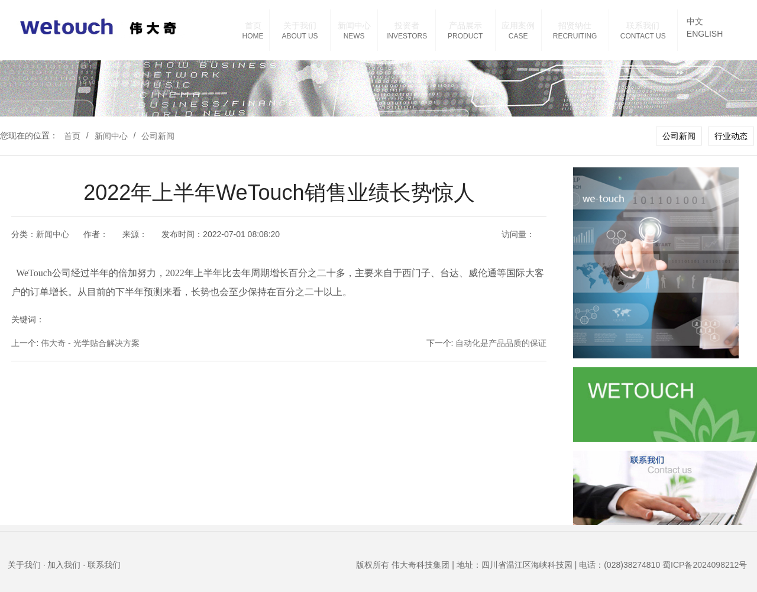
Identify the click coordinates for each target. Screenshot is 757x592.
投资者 (406, 25)
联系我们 (642, 25)
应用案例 (518, 25)
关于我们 (299, 25)
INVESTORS (406, 36)
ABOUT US (300, 36)
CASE (518, 36)
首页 (253, 25)
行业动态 (731, 136)
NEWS (354, 36)
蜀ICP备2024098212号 (704, 565)
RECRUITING (575, 36)
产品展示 (465, 25)
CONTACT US (643, 36)
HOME (253, 36)
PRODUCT (465, 36)
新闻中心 (354, 25)
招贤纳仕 (574, 25)
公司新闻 (157, 136)
